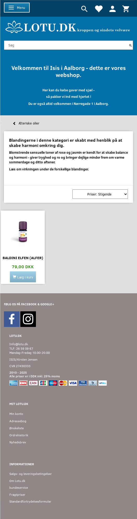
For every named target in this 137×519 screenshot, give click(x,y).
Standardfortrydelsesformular (30, 501)
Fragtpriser (17, 495)
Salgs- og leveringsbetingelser (30, 474)
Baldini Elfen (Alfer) (23, 257)
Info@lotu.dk (18, 344)
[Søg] (130, 45)
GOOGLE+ (47, 304)
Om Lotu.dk (17, 481)
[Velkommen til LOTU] (68, 26)
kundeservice (18, 488)
